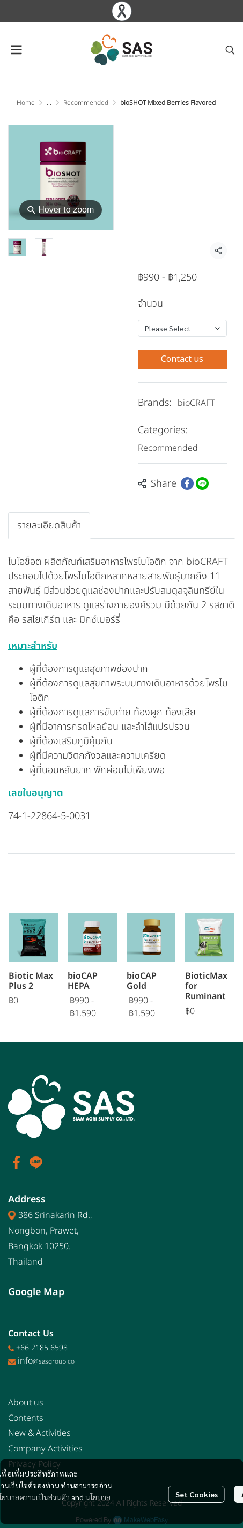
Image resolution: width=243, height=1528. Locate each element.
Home (26, 103)
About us (25, 1402)
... (49, 103)
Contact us (182, 359)
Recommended (85, 103)
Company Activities (45, 1448)
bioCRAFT (196, 403)
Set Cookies (196, 1494)
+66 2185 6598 (42, 1347)
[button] (230, 49)
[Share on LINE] (202, 483)
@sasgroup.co (54, 1362)
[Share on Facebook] (187, 483)
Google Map (36, 1292)
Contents (25, 1418)
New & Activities (39, 1433)
